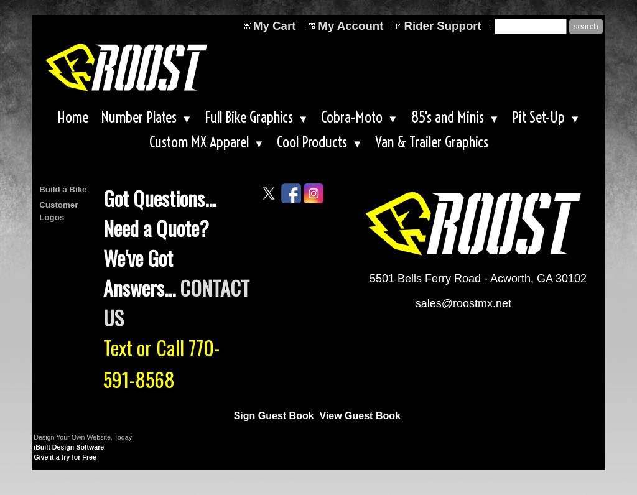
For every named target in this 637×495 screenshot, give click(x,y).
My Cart (274, 25)
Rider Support (442, 25)
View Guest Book (359, 415)
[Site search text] (531, 26)
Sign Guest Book (274, 415)
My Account (350, 25)
